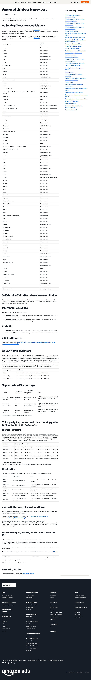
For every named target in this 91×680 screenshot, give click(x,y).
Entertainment (53, 602)
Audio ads (4, 626)
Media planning (29, 597)
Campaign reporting (30, 623)
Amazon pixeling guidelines (72, 48)
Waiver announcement (71, 109)
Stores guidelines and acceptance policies (76, 99)
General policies (69, 72)
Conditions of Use (13, 660)
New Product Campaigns (31, 648)
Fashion (52, 604)
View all (4, 631)
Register (84, 2)
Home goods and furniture (56, 614)
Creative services (30, 607)
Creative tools (29, 609)
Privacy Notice (22, 660)
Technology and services (33, 633)
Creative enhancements (31, 604)
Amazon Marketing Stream (32, 621)
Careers (61, 660)
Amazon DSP (29, 636)
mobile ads (55, 552)
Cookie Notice (43, 660)
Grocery (52, 609)
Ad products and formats (6, 610)
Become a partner (79, 617)
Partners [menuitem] (77, 612)
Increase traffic (5, 600)
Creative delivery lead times (72, 65)
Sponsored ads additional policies (74, 92)
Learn (55, 2)
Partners (49, 2)
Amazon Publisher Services (32, 643)
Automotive (53, 595)
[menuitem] (9, 621)
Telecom (52, 621)
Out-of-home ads (6, 628)
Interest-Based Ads (32, 660)
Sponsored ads (5, 614)
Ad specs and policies (79, 602)
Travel (51, 626)
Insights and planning (32, 592)
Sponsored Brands (6, 618)
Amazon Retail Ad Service (32, 645)
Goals (15, 2)
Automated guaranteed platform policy (75, 50)
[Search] (72, 2)
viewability (37, 38)
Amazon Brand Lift (30, 618)
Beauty (52, 597)
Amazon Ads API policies (71, 31)
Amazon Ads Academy (80, 595)
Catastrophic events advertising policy (75, 63)
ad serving (37, 30)
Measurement (36, 2)
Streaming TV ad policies (71, 101)
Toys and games (54, 624)
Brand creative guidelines (71, 57)
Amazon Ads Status (52, 660)
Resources (77, 600)
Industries (53, 592)
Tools (44, 2)
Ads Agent (28, 650)
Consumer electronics (55, 600)
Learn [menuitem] (76, 592)
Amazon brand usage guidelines (73, 44)
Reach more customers (7, 597)
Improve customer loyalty (8, 604)
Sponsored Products (6, 616)
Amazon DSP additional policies (73, 46)
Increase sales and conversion (9, 602)
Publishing (52, 619)
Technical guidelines (70, 103)
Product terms (69, 82)
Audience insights (30, 595)
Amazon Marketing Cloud (32, 638)
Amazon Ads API (30, 640)
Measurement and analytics (31, 615)
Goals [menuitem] (3, 592)
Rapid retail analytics (31, 628)
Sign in (76, 2)
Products (21, 2)
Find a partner (78, 614)
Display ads (4, 621)
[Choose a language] (9, 585)
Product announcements (80, 597)
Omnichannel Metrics (31, 626)
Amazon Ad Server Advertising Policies (75, 37)
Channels (28, 2)
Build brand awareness (7, 595)
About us (4, 660)
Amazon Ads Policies (28, 573)
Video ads (4, 623)
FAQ (75, 604)
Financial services (54, 607)
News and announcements (81, 607)
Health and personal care (56, 612)
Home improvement (55, 617)
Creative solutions (31, 602)
